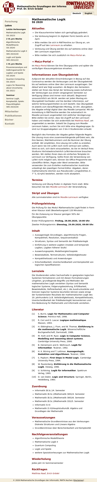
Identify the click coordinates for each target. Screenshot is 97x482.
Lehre (8, 25)
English (88, 13)
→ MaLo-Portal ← (43, 61)
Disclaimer (78, 480)
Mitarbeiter (12, 111)
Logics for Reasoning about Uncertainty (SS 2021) (15, 88)
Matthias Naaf (82, 121)
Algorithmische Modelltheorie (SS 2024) (13, 45)
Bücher (9, 120)
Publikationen (13, 116)
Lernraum (55, 45)
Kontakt (9, 124)
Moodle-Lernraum (59, 187)
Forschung (11, 21)
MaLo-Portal (76, 55)
